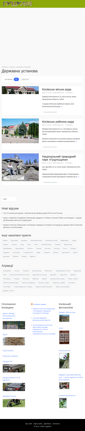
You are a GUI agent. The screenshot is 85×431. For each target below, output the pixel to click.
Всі (16, 79)
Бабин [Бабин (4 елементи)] (5, 240)
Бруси (5, 334)
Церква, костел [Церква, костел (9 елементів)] (8, 291)
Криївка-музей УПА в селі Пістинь (49, 213)
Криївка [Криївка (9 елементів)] (73, 275)
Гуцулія (47, 426)
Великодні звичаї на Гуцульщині (19, 220)
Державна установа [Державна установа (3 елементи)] (40, 275)
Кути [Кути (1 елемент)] (29, 244)
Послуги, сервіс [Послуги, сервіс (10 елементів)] (43, 283)
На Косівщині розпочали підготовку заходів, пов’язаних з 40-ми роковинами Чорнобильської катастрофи (44, 329)
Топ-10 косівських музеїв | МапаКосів (18, 213)
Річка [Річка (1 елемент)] (65, 248)
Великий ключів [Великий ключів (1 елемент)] (51, 240)
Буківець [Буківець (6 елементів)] (24, 240)
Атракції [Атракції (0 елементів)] (26, 271)
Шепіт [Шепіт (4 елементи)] (75, 252)
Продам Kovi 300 (9, 396)
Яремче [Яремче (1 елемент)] (32, 256)
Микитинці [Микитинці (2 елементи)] (68, 244)
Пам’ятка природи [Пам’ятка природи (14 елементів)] (28, 283)
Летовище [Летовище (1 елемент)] (6, 279)
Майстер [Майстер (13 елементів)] (36, 279)
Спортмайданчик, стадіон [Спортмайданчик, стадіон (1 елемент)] (23, 287)
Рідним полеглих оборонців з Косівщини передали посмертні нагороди (32, 225)
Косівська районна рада (58, 121)
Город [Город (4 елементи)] (74, 240)
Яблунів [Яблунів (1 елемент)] (15, 256)
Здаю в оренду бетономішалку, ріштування (9, 315)
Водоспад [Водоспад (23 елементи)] (77, 271)
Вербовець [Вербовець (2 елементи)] (65, 240)
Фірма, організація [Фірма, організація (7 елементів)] (62, 287)
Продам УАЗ (7, 361)
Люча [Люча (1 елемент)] (36, 244)
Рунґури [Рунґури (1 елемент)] (57, 248)
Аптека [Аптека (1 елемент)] (17, 271)
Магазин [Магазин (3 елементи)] (26, 279)
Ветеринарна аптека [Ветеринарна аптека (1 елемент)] (63, 271)
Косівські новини (39, 304)
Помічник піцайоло (10, 356)
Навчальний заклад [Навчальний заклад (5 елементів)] (57, 279)
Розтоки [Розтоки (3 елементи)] (47, 248)
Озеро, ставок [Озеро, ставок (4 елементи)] (73, 279)
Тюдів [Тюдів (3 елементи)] (38, 252)
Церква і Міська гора (67, 312)
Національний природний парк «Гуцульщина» (59, 158)
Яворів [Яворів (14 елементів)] (24, 256)
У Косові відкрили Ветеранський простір (41, 319)
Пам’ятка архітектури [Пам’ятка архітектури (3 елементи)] (10, 283)
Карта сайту (37, 424)
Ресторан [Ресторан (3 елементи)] (72, 283)
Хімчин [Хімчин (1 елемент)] (55, 252)
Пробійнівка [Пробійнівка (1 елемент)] (7, 248)
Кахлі (61, 328)
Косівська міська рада (56, 89)
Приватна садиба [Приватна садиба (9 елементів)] (59, 283)
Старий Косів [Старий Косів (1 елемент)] (28, 252)
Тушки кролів (8, 350)
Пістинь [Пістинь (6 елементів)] (30, 248)
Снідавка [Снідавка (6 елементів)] (6, 252)
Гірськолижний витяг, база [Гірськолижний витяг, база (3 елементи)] (19, 275)
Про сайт (28, 424)
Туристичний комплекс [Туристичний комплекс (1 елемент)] (44, 287)
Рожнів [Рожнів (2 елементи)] (38, 248)
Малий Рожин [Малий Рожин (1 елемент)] (47, 244)
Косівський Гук (65, 350)
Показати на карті (50, 112)
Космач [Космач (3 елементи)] (14, 244)
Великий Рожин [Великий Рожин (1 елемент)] (36, 240)
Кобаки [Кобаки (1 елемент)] (5, 244)
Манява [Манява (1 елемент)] (58, 244)
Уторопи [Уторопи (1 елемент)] (47, 252)
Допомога (47, 424)
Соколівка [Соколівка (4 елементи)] (16, 252)
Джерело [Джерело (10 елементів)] (53, 275)
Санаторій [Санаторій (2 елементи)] (6, 287)
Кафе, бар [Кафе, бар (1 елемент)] (63, 275)
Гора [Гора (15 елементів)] (4, 275)
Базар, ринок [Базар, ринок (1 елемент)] (37, 271)
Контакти (56, 424)
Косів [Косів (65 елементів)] (22, 244)
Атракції (12, 67)
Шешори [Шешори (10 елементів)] (6, 256)
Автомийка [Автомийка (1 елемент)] (7, 271)
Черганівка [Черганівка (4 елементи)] (66, 252)
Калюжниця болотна (67, 395)
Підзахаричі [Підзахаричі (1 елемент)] (19, 248)
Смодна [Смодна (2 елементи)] (73, 248)
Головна (5, 67)
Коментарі (25, 79)
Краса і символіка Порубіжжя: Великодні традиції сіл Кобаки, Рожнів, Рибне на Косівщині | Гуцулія (42, 218)
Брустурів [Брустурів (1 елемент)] (14, 240)
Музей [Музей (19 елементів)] (44, 279)
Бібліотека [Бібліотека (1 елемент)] (48, 271)
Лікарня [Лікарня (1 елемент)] (17, 279)
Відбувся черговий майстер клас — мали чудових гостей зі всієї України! (71, 377)
